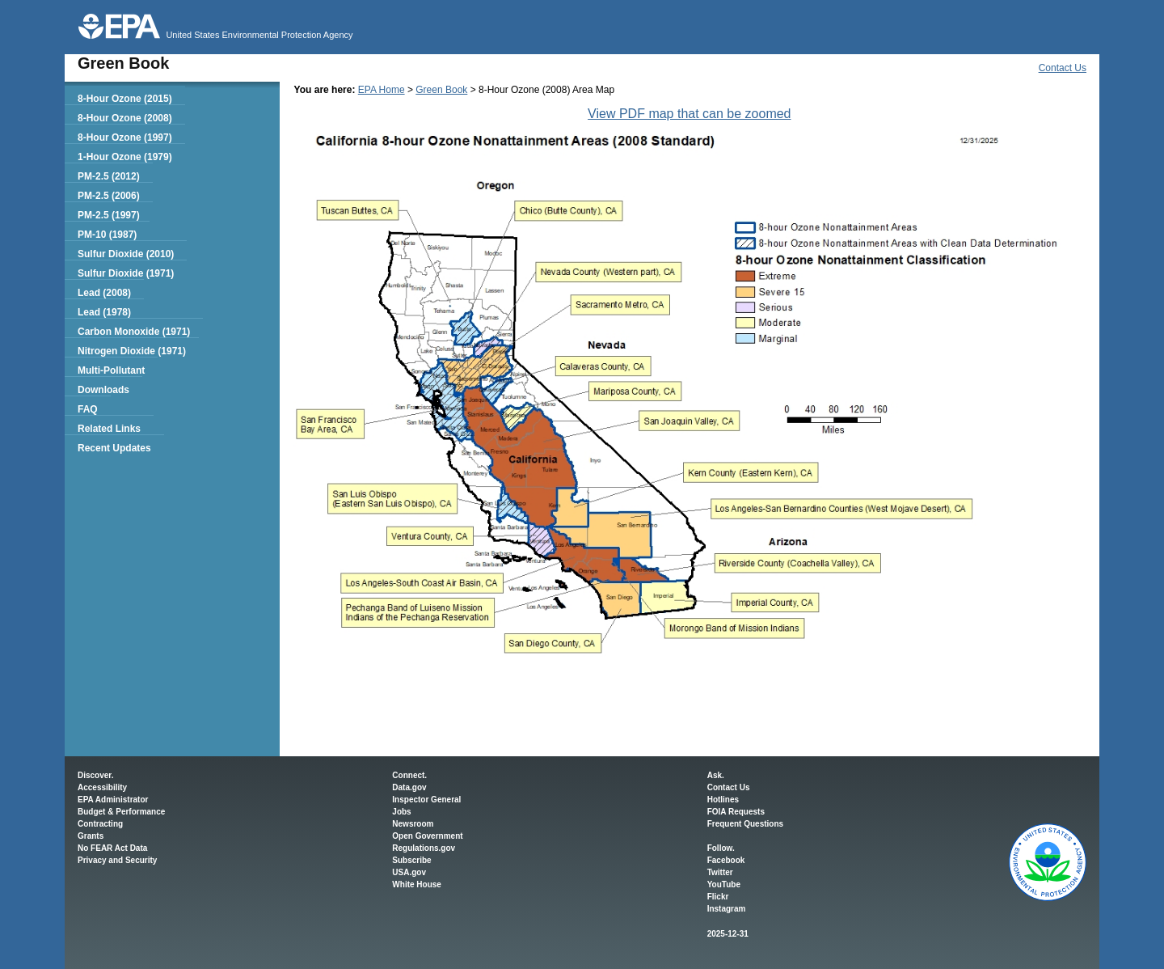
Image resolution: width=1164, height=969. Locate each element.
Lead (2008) (104, 292)
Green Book (441, 89)
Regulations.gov (423, 848)
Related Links (109, 428)
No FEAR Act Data (112, 848)
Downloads (103, 390)
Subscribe (411, 860)
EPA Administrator (113, 799)
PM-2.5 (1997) (109, 215)
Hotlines (723, 799)
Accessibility (102, 787)
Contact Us (1062, 68)
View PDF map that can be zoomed (689, 114)
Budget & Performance (121, 811)
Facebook (726, 860)
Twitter (720, 872)
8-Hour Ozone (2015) (125, 98)
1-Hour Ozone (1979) (125, 157)
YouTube (723, 884)
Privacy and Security (117, 860)
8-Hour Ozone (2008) (125, 118)
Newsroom (412, 823)
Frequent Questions (745, 823)
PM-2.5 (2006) (109, 195)
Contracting (100, 823)
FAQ (88, 409)
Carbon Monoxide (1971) (134, 331)
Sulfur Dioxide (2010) (126, 254)
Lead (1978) (104, 312)
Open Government (427, 835)
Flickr (718, 896)
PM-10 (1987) (107, 234)
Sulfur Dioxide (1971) (126, 273)
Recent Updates (114, 448)
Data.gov (409, 787)
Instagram (726, 908)
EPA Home (381, 89)
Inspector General (426, 799)
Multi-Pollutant (111, 370)
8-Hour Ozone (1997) (125, 137)
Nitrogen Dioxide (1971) (132, 351)
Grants (90, 835)
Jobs (401, 811)
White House (416, 884)
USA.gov (409, 872)
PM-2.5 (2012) (109, 176)
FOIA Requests (736, 811)
